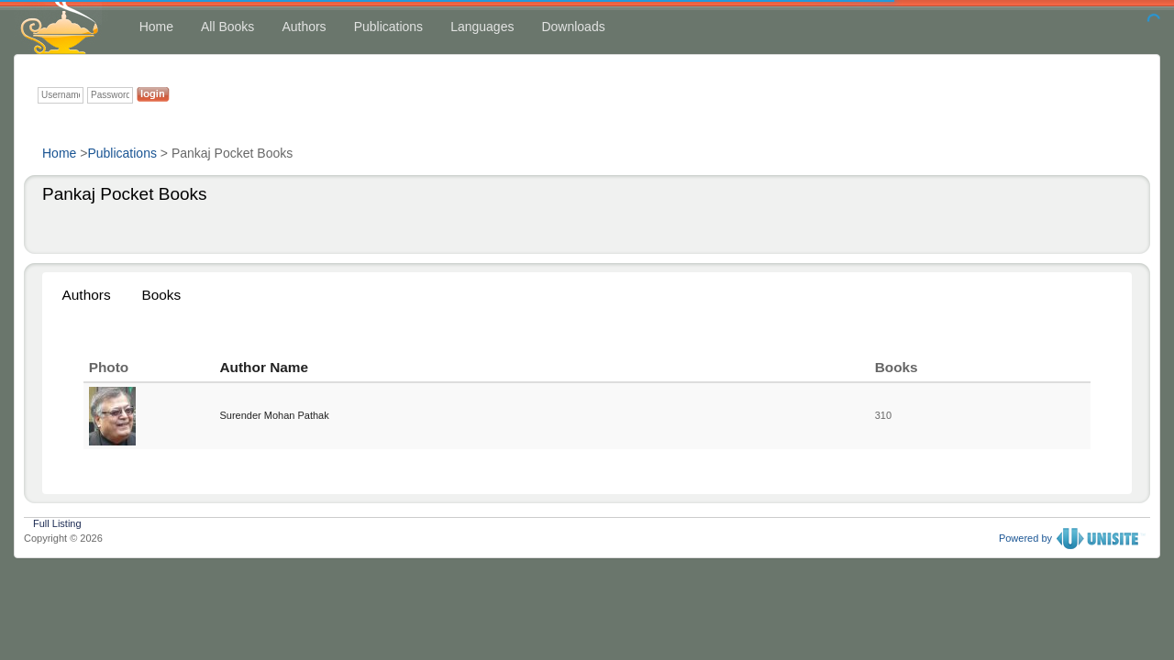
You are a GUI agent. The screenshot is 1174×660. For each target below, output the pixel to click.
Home (156, 26)
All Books (227, 26)
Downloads (572, 26)
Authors (304, 26)
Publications (389, 26)
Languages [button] (482, 26)
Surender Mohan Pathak (273, 415)
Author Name (263, 367)
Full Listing (57, 521)
